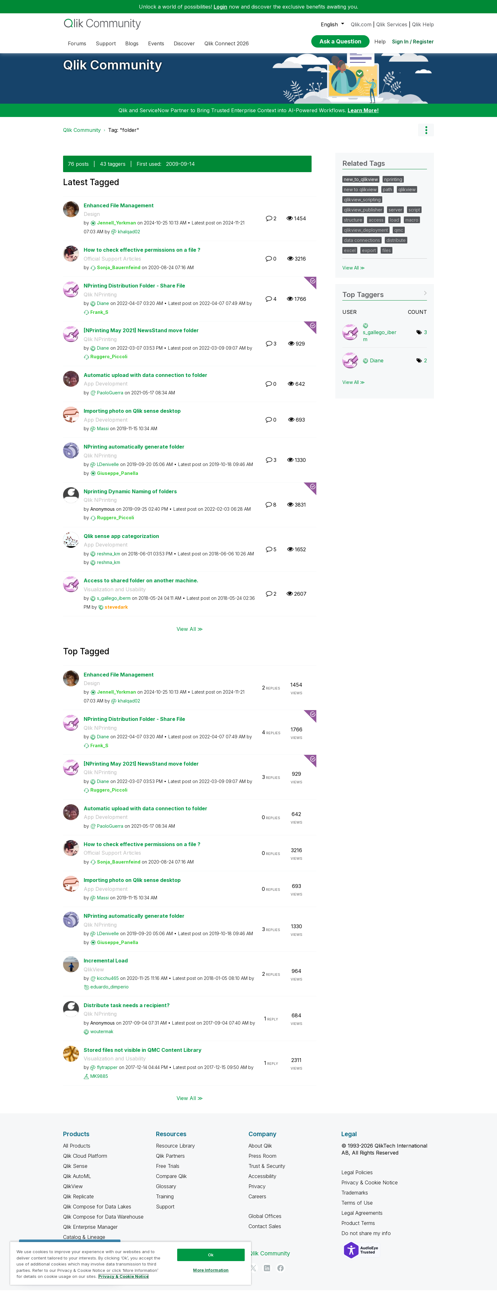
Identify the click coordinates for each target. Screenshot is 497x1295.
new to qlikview (360, 194)
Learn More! (363, 115)
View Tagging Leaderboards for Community (385, 297)
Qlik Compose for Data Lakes (97, 1211)
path (387, 194)
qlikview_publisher (363, 214)
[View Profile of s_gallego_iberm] (114, 602)
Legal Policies (357, 1177)
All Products (76, 1150)
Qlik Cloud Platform (85, 1160)
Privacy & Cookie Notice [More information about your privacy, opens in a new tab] (123, 1276)
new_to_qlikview (361, 184)
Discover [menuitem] (184, 43)
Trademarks (354, 1197)
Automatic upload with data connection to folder (145, 380)
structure (353, 224)
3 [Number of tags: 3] (425, 337)
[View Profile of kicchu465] (108, 983)
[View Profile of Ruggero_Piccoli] (108, 361)
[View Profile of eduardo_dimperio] (109, 991)
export (369, 255)
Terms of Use (357, 1207)
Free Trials (167, 1171)
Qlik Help (423, 24)
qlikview (407, 194)
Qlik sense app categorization (121, 541)
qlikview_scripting (362, 204)
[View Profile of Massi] (103, 433)
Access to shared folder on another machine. (141, 585)
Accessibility (262, 1181)
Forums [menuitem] (77, 43)
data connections (362, 245)
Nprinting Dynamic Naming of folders (130, 496)
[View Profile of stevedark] (116, 611)
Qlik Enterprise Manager (90, 1231)
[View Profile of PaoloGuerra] (110, 397)
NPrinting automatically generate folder (134, 451)
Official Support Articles (112, 263)
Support (165, 1211)
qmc (398, 234)
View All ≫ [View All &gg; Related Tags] (353, 272)
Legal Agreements (362, 1217)
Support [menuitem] (106, 43)
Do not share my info (366, 1238)
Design (92, 219)
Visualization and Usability (115, 594)
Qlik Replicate (78, 1201)
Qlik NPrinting (100, 299)
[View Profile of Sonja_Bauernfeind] (118, 272)
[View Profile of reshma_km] (108, 558)
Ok (211, 1254)
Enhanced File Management (119, 210)
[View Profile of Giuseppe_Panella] (117, 478)
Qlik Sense (75, 1171)
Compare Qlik (171, 1181)
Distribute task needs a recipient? (127, 1010)
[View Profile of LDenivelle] (108, 469)
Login (220, 6)
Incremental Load (106, 965)
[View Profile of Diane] (103, 308)
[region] (130, 1263)
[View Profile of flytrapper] (107, 1072)
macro (411, 224)
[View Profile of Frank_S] (99, 317)
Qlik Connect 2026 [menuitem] (226, 43)
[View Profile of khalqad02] (129, 236)
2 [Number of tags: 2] (425, 365)
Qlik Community (112, 69)
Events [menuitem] (156, 43)
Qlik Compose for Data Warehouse (103, 1221)
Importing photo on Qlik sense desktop (132, 415)
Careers (257, 1201)
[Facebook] (280, 1273)
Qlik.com (361, 24)
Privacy (257, 1191)
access (376, 224)
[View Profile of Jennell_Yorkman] (116, 227)
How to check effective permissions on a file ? (142, 254)
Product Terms (358, 1228)
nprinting (393, 184)
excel (350, 255)
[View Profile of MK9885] (99, 1081)
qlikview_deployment (366, 234)
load (394, 224)
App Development (105, 388)
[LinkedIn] (267, 1273)
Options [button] (426, 134)
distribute (396, 245)
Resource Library (175, 1150)
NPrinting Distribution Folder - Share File (134, 290)
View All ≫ (190, 633)
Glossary (166, 1191)
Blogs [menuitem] (132, 43)
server (395, 214)
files (386, 255)
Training (165, 1201)
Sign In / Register (413, 41)
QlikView (94, 974)
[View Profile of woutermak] (101, 1036)
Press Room (262, 1160)
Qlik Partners (170, 1160)
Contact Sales (264, 1231)
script (414, 214)
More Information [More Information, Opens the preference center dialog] (211, 1269)
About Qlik (260, 1150)
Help (380, 41)
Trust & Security (266, 1171)
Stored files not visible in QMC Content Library (143, 1055)
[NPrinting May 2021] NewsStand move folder (141, 335)
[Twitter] (253, 1273)
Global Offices (264, 1221)
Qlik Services (391, 24)
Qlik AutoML (77, 1181)
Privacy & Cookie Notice (369, 1187)
